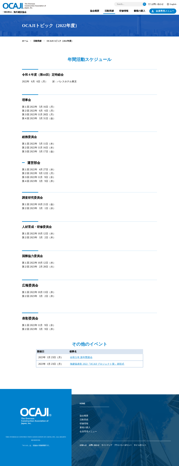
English (173, 4)
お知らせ (83, 445)
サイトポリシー (140, 445)
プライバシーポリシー (123, 445)
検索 (144, 4)
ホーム (25, 41)
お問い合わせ (157, 4)
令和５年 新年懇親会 (81, 357)
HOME (82, 403)
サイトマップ (107, 445)
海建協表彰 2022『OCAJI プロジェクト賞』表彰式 (97, 364)
